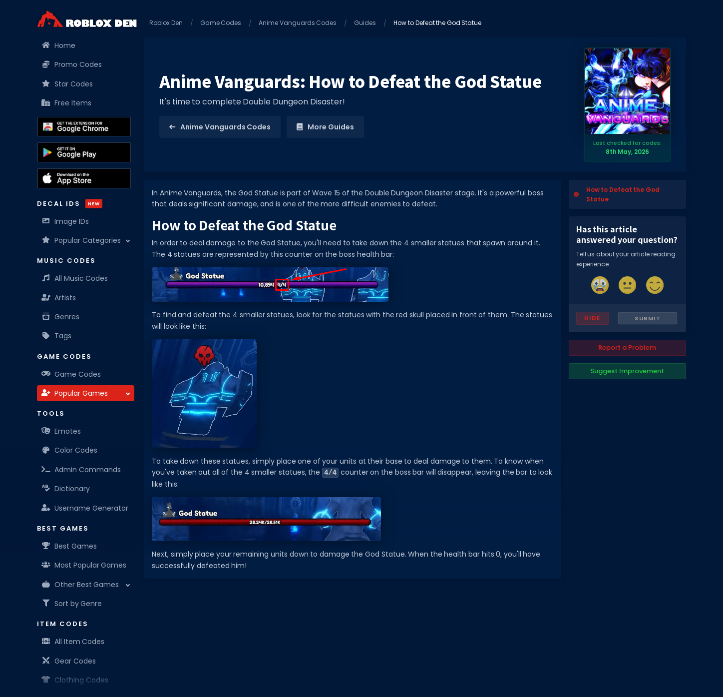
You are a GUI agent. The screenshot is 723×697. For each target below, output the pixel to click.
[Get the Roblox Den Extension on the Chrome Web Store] (84, 126)
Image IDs (65, 221)
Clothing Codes (75, 680)
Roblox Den (166, 22)
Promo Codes (72, 64)
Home (58, 45)
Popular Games (75, 393)
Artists (59, 298)
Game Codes (71, 374)
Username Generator (85, 508)
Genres (60, 317)
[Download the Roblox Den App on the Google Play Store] (84, 152)
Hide (592, 318)
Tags (56, 336)
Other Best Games (80, 585)
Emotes (61, 431)
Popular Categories (81, 240)
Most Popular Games (84, 565)
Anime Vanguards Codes (298, 22)
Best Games (69, 546)
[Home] (87, 18)
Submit (647, 318)
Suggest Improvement (627, 371)
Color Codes (69, 450)
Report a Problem (627, 347)
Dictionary (66, 489)
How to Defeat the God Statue (623, 194)
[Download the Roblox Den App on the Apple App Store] (84, 178)
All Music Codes (75, 278)
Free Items (66, 103)
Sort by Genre (72, 604)
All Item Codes (73, 642)
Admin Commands (81, 470)
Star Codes (67, 84)
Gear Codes (69, 661)
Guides (365, 22)
